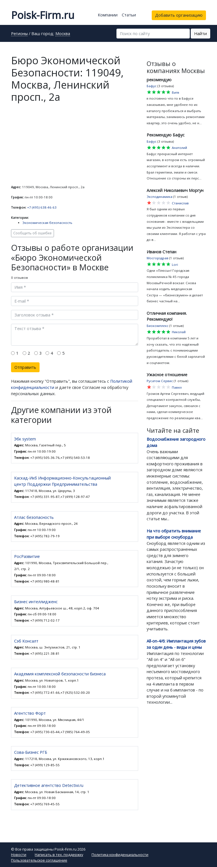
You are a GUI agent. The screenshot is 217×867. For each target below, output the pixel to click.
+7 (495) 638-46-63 (42, 207)
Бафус (152, 86)
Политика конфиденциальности (120, 854)
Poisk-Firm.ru (42, 15)
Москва (62, 34)
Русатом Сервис (160, 381)
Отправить (25, 367)
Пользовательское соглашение (39, 860)
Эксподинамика (159, 196)
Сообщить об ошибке (32, 233)
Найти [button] (200, 33)
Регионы (19, 34)
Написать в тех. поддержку (59, 854)
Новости (18, 854)
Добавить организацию (179, 15)
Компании (108, 15)
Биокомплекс (157, 326)
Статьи (129, 15)
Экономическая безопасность (47, 223)
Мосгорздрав (157, 258)
